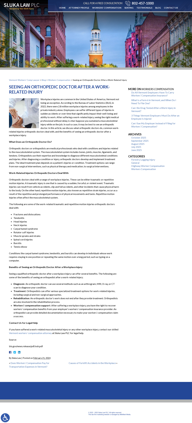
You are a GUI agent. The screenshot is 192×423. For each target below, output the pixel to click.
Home (62, 7)
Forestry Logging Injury (143, 159)
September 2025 (139, 140)
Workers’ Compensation (106, 7)
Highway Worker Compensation (148, 165)
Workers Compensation (59, 80)
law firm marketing (98, 414)
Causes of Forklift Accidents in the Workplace (92, 363)
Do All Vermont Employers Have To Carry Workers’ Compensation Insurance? (152, 94)
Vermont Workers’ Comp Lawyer (24, 80)
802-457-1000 (143, 3)
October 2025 (138, 137)
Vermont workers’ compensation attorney (30, 333)
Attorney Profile (79, 7)
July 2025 (136, 146)
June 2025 (136, 150)
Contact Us (171, 7)
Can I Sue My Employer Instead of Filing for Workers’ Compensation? (153, 125)
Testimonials (144, 7)
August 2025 (137, 143)
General (135, 162)
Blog (158, 7)
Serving (129, 7)
